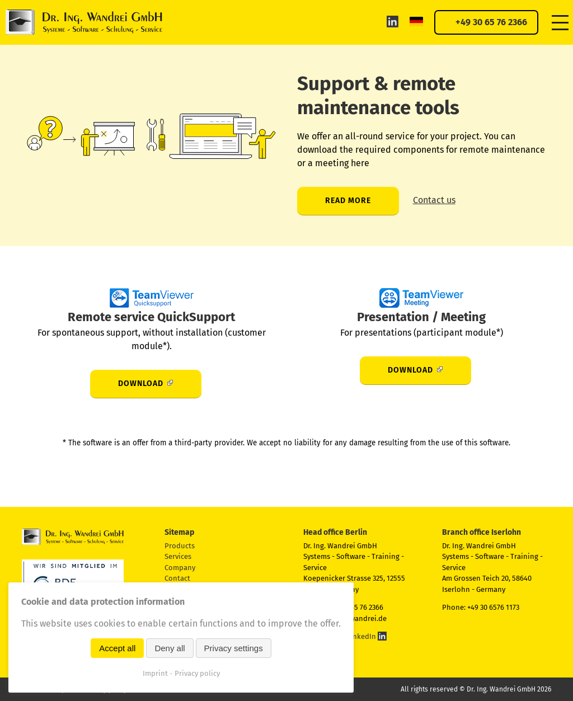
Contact (177, 578)
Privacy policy (197, 673)
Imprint (155, 673)
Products (180, 546)
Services (178, 556)
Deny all (169, 648)
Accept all (117, 648)
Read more (348, 200)
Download (140, 383)
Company (180, 567)
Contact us (434, 200)
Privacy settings (233, 648)
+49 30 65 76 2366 (491, 22)
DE (416, 21)
